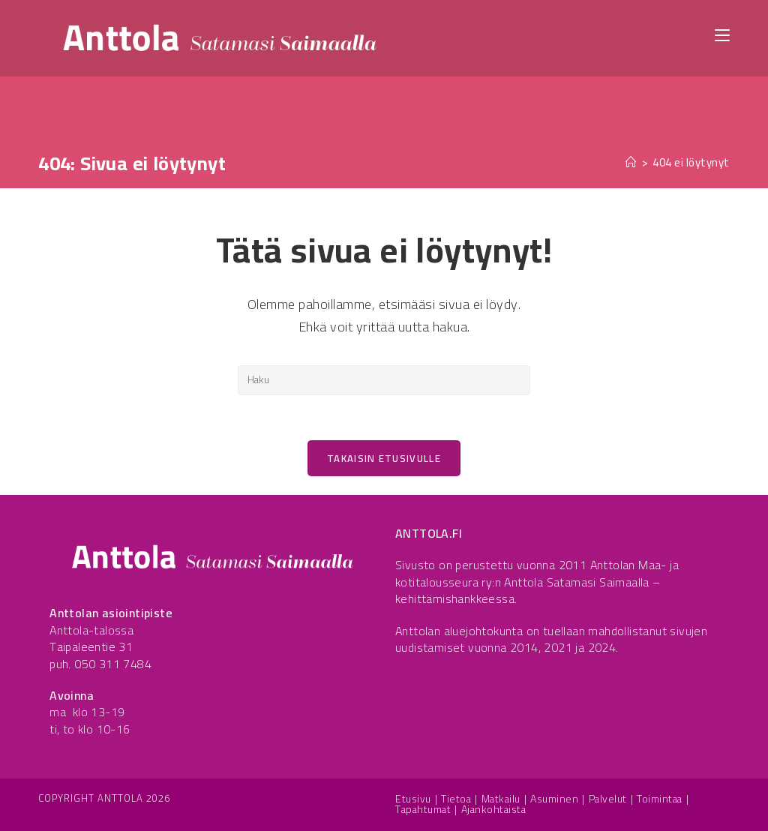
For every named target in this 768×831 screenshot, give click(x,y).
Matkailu (501, 798)
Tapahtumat (423, 809)
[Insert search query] (384, 380)
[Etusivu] (632, 162)
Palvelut (608, 798)
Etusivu (413, 798)
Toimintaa (659, 798)
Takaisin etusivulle (384, 458)
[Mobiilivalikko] (722, 34)
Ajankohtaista (493, 809)
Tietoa (456, 798)
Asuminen (554, 798)
